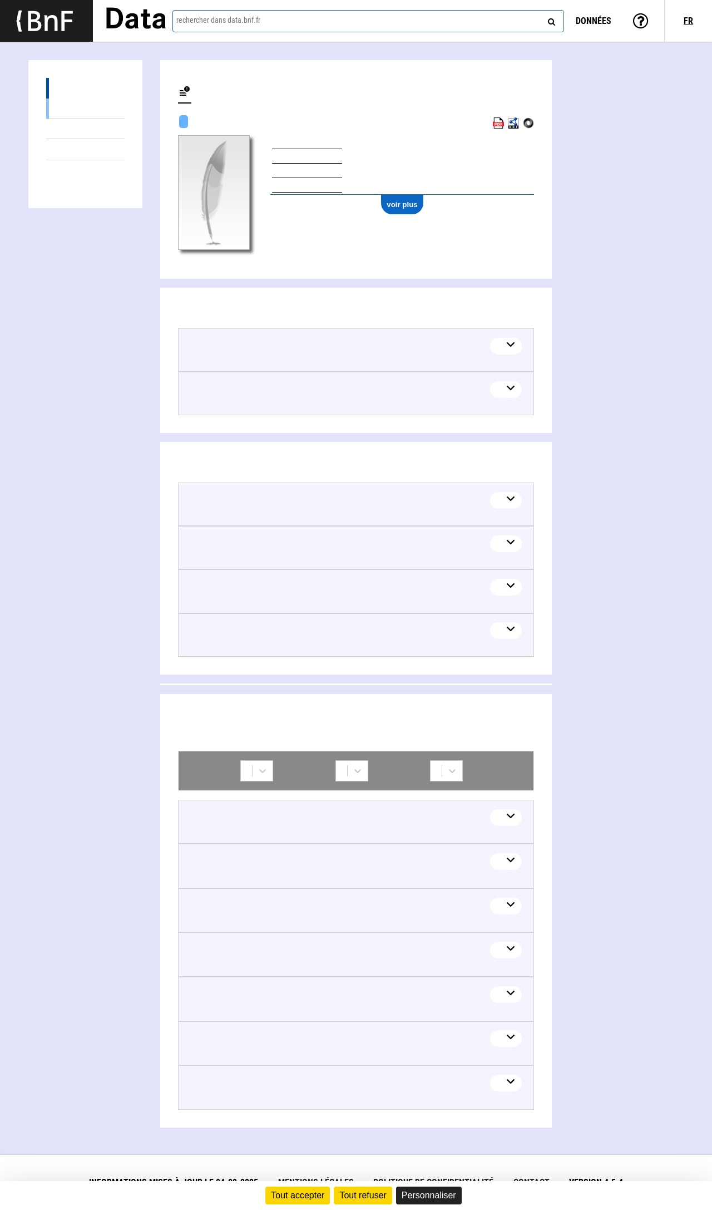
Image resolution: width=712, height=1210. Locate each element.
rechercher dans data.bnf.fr (218, 20)
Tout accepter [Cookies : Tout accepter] (297, 1195)
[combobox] (368, 21)
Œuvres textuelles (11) (85, 108)
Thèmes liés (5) (85, 149)
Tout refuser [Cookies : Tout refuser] (362, 1195)
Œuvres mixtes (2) (85, 129)
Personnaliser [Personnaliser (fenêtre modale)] (429, 1195)
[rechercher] (550, 19)
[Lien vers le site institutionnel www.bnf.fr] (46, 21)
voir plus (402, 204)
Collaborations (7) (85, 170)
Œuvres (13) (85, 88)
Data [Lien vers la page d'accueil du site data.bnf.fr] (135, 20)
